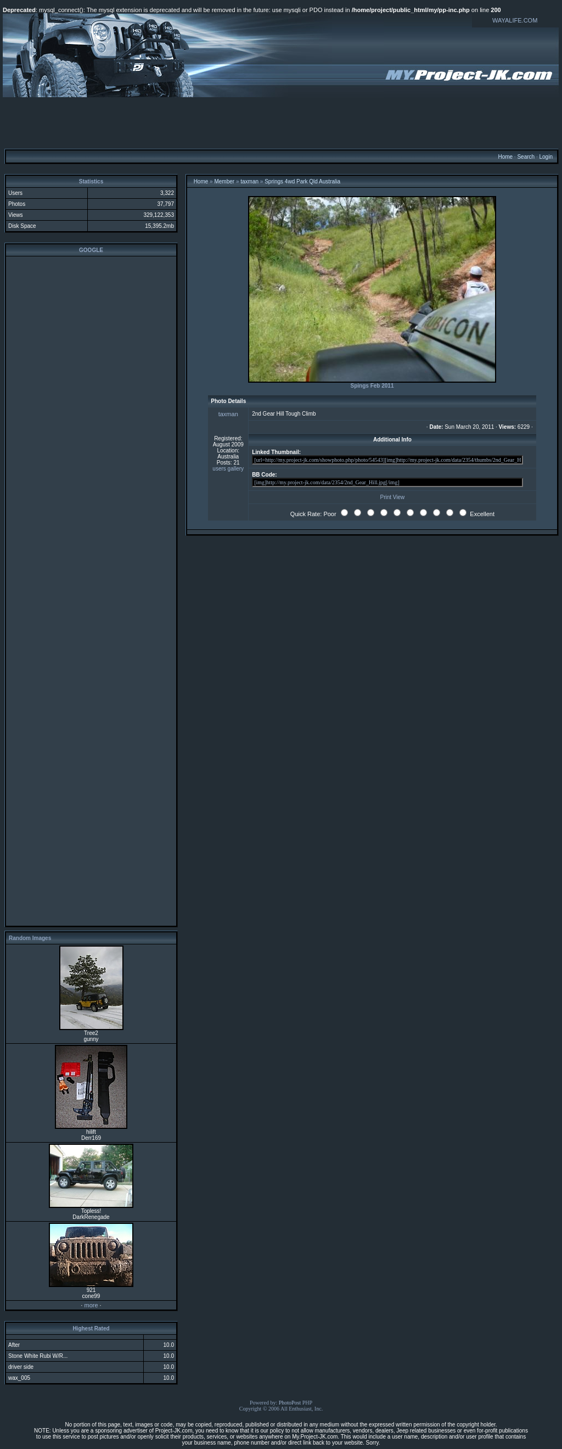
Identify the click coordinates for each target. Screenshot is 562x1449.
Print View (392, 497)
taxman (249, 181)
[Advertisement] (281, 122)
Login (545, 157)
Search (526, 157)
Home (505, 157)
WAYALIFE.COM (514, 20)
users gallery (228, 469)
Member (224, 181)
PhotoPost (290, 1403)
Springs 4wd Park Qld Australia (302, 181)
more (91, 1305)
